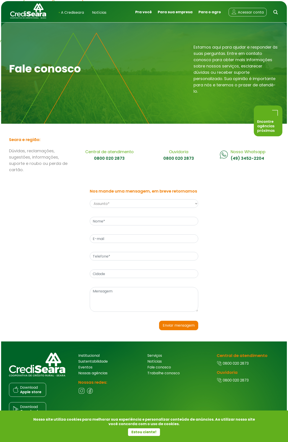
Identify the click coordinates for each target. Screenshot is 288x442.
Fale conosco (159, 367)
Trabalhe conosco (163, 373)
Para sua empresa (175, 12)
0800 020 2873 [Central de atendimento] (109, 158)
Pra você (143, 12)
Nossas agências (93, 373)
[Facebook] (90, 392)
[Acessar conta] (247, 12)
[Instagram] (81, 392)
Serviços (154, 355)
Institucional (89, 355)
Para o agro (209, 12)
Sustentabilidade (93, 361)
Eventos (85, 367)
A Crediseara (71, 12)
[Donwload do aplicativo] (40, 390)
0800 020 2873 (233, 363)
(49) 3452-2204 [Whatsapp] (247, 158)
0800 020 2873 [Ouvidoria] (178, 158)
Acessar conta (247, 12)
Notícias (99, 12)
